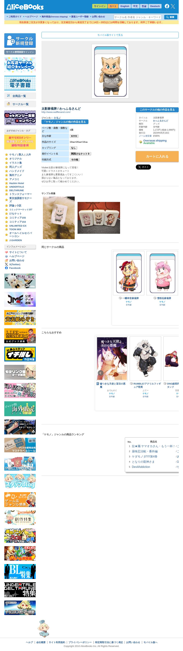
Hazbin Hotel (16, 183)
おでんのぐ (112, 390)
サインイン (100, 6)
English (124, 6)
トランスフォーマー (20, 194)
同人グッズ (15, 167)
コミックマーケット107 (20, 209)
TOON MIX (15, 229)
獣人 (21, 154)
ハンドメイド (16, 171)
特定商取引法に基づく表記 (109, 642)
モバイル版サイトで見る (110, 35)
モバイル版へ (150, 642)
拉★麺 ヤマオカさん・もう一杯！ (153, 446)
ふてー (146, 390)
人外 (28, 154)
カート (113, 6)
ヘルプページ (31, 16)
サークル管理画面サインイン (20, 52)
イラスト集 (15, 162)
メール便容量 (145, 136)
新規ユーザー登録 (79, 16)
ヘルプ (29, 642)
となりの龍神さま (143, 461)
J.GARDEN (15, 240)
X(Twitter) (14, 264)
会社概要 (41, 642)
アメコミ (14, 179)
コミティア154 (17, 222)
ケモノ (13, 154)
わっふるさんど (160, 120)
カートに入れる (157, 156)
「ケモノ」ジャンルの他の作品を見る (64, 121)
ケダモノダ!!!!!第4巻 (144, 456)
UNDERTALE (16, 186)
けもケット (15, 213)
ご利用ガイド (15, 16)
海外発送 (55, 16)
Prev (100, 373)
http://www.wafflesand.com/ (56, 112)
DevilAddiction (141, 466)
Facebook (15, 268)
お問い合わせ (98, 16)
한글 (144, 6)
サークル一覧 (18, 104)
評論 (11, 205)
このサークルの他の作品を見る (157, 109)
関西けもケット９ (80, 153)
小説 (18, 205)
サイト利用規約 (57, 642)
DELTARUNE (16, 190)
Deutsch (155, 6)
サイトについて (18, 252)
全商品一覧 (16, 95)
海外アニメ (15, 175)
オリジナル (15, 158)
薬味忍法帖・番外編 (145, 451)
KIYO (74, 136)
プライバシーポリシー (80, 642)
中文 (135, 6)
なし (73, 147)
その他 (74, 159)
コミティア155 (17, 217)
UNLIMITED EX (17, 225)
